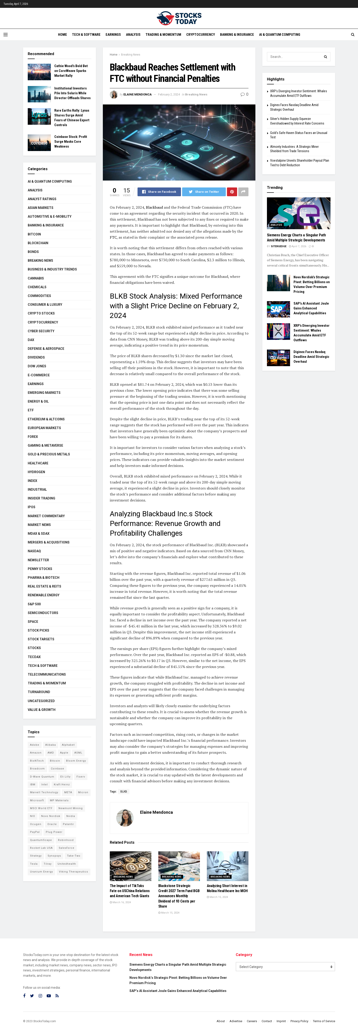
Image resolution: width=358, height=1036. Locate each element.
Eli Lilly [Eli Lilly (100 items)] (65, 776)
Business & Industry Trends (52, 269)
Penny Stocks (40, 569)
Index (32, 481)
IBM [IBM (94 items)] (32, 784)
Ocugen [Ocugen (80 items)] (35, 824)
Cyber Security (41, 331)
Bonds (33, 252)
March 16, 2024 (120, 902)
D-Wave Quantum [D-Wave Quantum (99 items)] (42, 776)
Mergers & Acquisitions (49, 542)
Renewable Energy (43, 595)
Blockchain (38, 243)
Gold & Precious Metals (49, 454)
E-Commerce (39, 375)
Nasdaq (34, 551)
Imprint (281, 1021)
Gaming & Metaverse (45, 445)
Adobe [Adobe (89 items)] (34, 744)
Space (33, 621)
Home (62, 35)
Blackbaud (154, 207)
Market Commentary (46, 516)
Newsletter (38, 560)
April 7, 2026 (297, 246)
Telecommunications (47, 674)
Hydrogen (36, 472)
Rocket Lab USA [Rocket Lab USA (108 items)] (41, 847)
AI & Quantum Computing (279, 35)
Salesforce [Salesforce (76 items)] (66, 847)
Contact (267, 1021)
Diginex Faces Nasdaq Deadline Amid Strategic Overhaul (311, 357)
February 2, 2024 (169, 94)
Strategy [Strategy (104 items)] (36, 855)
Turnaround (39, 692)
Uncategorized (41, 701)
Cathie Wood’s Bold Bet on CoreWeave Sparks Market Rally (71, 71)
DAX (31, 340)
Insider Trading (41, 498)
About (221, 1021)
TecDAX (34, 657)
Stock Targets (41, 639)
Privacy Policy (299, 1021)
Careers (252, 1021)
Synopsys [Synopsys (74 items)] (54, 855)
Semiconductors (43, 613)
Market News (39, 525)
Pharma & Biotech (43, 577)
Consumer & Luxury (45, 304)
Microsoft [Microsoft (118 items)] (37, 800)
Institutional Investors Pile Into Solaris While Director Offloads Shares (72, 93)
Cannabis (36, 278)
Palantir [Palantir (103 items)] (68, 824)
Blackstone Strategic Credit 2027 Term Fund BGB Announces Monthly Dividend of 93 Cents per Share (179, 896)
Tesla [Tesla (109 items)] (34, 863)
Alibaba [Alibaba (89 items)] (50, 744)
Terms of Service (324, 1021)
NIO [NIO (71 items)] (32, 816)
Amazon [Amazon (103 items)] (36, 752)
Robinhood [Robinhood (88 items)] (66, 840)
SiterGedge (278, 246)
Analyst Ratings (42, 199)
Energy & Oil (38, 401)
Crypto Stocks (41, 313)
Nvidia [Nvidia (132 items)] (70, 816)
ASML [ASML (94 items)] (78, 752)
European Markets (44, 428)
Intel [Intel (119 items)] (44, 784)
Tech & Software (86, 35)
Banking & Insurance (237, 35)
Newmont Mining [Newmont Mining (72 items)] (70, 808)
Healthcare (38, 463)
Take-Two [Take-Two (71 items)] (73, 855)
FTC (113, 237)
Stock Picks (38, 630)
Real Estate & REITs (44, 586)
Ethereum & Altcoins (46, 419)
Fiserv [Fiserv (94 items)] (80, 776)
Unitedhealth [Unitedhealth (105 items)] (67, 863)
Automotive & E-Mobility (49, 216)
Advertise (235, 1021)
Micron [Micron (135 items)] (83, 792)
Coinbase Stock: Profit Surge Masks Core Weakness (70, 141)
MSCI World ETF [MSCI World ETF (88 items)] (41, 808)
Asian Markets (40, 208)
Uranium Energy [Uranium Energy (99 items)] (41, 871)
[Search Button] (325, 56)
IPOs (31, 507)
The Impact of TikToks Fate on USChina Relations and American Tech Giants (130, 891)
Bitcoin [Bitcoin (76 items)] (55, 760)
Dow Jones (37, 366)
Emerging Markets (44, 393)
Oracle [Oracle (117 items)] (52, 824)
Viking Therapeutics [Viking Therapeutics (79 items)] (73, 871)
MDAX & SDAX (38, 533)
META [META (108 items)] (68, 792)
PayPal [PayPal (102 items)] (35, 832)
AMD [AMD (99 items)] (51, 752)
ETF (31, 410)
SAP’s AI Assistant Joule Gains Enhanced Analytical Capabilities (311, 308)
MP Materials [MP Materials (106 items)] (59, 800)
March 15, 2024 (168, 912)
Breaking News (130, 54)
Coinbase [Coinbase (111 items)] (57, 768)
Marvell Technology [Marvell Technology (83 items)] (44, 792)
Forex (33, 437)
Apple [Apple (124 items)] (64, 752)
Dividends (36, 357)
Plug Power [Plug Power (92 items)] (54, 832)
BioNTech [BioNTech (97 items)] (37, 760)
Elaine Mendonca (137, 94)
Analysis (133, 35)
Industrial (37, 489)
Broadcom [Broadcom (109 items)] (37, 768)
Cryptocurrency (200, 35)
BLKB (123, 791)
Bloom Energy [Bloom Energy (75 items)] (76, 760)
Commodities (39, 296)
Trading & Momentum (163, 35)
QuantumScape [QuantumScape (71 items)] (41, 840)
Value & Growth (41, 710)
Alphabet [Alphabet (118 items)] (68, 744)
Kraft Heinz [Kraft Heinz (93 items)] (62, 784)
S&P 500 (34, 604)
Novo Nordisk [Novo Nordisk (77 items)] (50, 816)
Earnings (113, 35)
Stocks (34, 648)
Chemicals (37, 287)
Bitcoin (34, 234)
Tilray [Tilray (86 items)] (48, 863)
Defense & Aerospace (46, 348)
